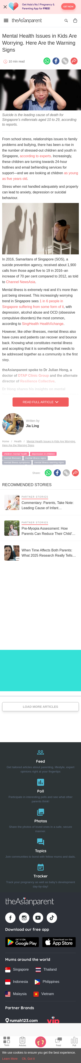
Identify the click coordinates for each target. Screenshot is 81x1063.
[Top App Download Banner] (40, 7)
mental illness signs (35, 458)
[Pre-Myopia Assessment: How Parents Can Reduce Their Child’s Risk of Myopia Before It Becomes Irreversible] (40, 528)
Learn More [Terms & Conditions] (10, 1058)
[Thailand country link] (46, 969)
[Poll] (40, 790)
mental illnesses (12, 458)
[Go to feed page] (27, 20)
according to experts (35, 156)
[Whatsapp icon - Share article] (46, 60)
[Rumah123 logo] (21, 1021)
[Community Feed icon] (58, 1042)
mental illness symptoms (17, 462)
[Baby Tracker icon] (40, 1041)
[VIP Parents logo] (53, 1021)
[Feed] (40, 760)
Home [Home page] (5, 441)
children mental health (15, 454)
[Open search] (66, 20)
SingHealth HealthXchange (43, 324)
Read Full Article (40, 402)
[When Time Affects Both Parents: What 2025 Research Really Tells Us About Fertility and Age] (40, 553)
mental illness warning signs (49, 462)
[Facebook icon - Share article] (55, 60)
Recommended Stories (27, 485)
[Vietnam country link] (43, 994)
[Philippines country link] (47, 982)
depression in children (43, 454)
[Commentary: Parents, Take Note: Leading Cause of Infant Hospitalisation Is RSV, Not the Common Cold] (40, 502)
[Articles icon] (22, 1042)
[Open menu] (6, 20)
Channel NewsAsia (20, 282)
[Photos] (40, 820)
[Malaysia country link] (16, 994)
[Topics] (40, 847)
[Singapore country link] (17, 969)
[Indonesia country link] (16, 982)
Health (18, 441)
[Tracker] (40, 875)
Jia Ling (32, 426)
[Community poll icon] (74, 1042)
